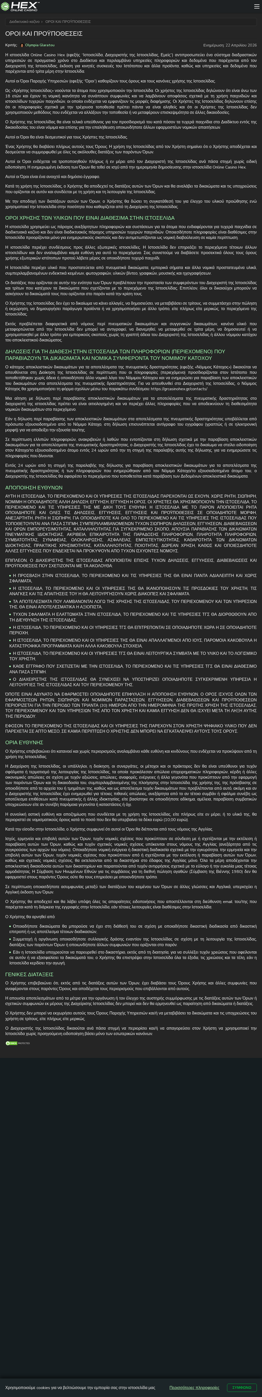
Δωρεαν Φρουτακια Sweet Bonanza (155, 1191)
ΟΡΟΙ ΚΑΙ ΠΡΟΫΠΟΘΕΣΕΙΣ (168, 1212)
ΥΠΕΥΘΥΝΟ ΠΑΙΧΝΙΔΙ (221, 1212)
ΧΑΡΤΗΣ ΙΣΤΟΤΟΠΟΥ (116, 1212)
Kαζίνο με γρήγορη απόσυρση (151, 1157)
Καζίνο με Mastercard (182, 1120)
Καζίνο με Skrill (186, 1129)
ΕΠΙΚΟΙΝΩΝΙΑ (77, 1212)
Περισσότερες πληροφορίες (192, 1387)
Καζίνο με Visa (185, 1111)
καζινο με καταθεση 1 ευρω (119, 1111)
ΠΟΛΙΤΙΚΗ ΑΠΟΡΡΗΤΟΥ (130, 1220)
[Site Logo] (126, 6)
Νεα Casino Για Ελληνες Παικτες (156, 1131)
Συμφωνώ (240, 1387)
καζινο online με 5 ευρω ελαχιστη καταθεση (124, 1128)
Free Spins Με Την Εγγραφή (184, 1137)
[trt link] (253, 1092)
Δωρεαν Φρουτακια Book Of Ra (156, 1174)
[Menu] (256, 6)
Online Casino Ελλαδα (153, 1120)
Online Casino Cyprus (153, 1108)
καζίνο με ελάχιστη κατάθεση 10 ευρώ (120, 1148)
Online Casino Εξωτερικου (153, 1143)
